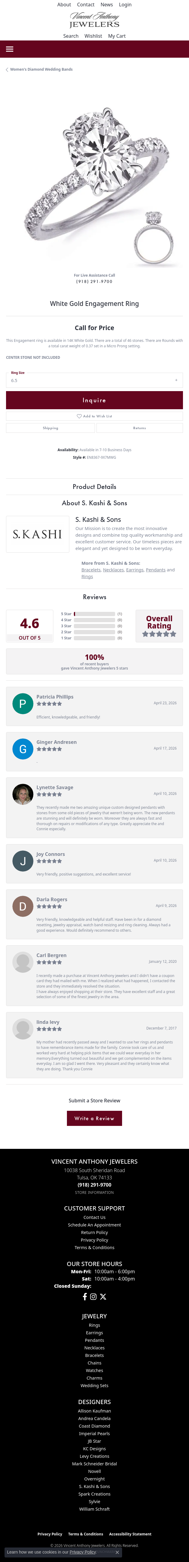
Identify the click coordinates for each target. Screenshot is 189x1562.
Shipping (50, 428)
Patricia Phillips (55, 696)
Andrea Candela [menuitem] (94, 1418)
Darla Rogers (51, 899)
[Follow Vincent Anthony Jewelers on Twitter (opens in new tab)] (103, 1296)
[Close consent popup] (117, 1552)
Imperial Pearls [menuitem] (94, 1433)
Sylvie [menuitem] (94, 1501)
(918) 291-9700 (94, 281)
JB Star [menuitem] (94, 1441)
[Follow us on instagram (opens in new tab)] (93, 1296)
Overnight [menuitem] (94, 1479)
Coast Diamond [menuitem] (94, 1426)
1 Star (66, 638)
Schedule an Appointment (94, 1225)
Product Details (94, 486)
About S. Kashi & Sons (94, 502)
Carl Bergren (51, 955)
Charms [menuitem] (94, 1378)
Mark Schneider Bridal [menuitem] (94, 1464)
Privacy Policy (94, 1240)
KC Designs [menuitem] (94, 1448)
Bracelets (91, 570)
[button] (125, 4)
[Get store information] (94, 1192)
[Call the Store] (95, 1184)
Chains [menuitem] (95, 1363)
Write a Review (94, 1118)
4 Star (66, 619)
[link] (64, 4)
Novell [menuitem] (94, 1471)
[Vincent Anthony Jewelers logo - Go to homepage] (94, 20)
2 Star (66, 632)
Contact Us (94, 1217)
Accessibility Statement (130, 1534)
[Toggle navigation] (9, 49)
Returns (139, 428)
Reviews (94, 596)
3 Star (66, 625)
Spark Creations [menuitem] (94, 1494)
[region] (94, 179)
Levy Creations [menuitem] (94, 1456)
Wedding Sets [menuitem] (94, 1385)
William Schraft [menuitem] (94, 1509)
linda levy (47, 1022)
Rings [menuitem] (94, 1325)
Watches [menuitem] (94, 1370)
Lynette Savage (54, 787)
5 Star (66, 613)
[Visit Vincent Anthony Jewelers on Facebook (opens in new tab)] (85, 1296)
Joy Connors (50, 854)
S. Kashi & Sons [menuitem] (94, 1486)
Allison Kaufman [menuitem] (94, 1411)
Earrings (135, 570)
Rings (87, 576)
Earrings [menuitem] (94, 1332)
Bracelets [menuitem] (94, 1355)
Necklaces (113, 570)
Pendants (155, 570)
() (120, 613)
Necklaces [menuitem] (94, 1348)
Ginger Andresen (56, 742)
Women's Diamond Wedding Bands (41, 69)
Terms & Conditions (94, 1247)
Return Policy (94, 1232)
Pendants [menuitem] (94, 1340)
